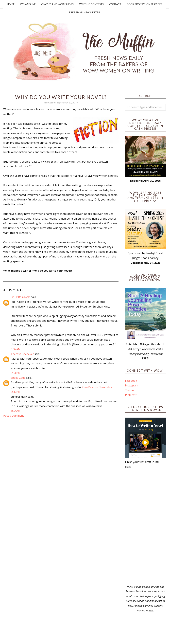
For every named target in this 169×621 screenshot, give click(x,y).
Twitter (129, 390)
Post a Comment (13, 415)
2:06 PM (15, 392)
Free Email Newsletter (84, 12)
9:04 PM (15, 373)
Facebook (131, 380)
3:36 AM (15, 349)
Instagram (131, 385)
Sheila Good (18, 378)
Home (11, 4)
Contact (115, 4)
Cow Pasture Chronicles (97, 387)
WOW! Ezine (28, 4)
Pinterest (130, 395)
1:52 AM (15, 411)
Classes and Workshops (57, 4)
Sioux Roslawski (20, 297)
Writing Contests (91, 4)
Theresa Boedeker (22, 354)
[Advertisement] (145, 526)
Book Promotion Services (144, 4)
